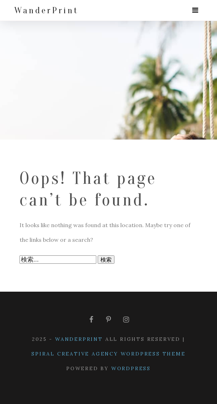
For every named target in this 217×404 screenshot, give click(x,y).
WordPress (131, 368)
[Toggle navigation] (195, 10)
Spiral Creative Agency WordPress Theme (108, 354)
